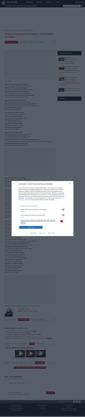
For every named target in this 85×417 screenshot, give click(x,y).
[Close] (70, 184)
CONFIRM (31, 227)
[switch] (62, 209)
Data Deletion (33, 233)
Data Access (42, 233)
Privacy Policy (51, 233)
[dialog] (42, 208)
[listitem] (42, 206)
